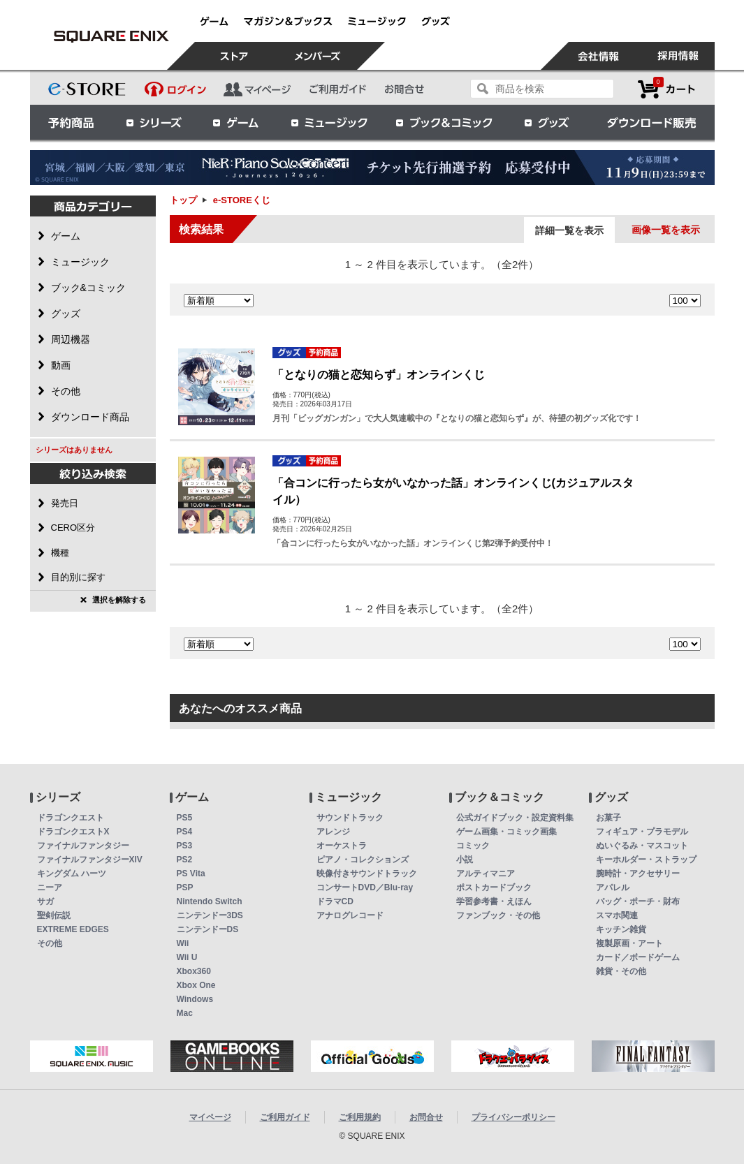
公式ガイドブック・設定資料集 (515, 818)
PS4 (185, 832)
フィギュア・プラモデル (642, 832)
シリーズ (153, 122)
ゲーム (236, 122)
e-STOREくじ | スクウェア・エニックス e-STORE (111, 36)
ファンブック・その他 (498, 915)
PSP (185, 887)
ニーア (49, 887)
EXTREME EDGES (73, 929)
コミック (473, 845)
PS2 (185, 859)
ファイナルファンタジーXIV (90, 859)
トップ (183, 200)
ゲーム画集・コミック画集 (506, 832)
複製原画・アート (629, 943)
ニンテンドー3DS (210, 915)
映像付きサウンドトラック (366, 873)
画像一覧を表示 (666, 229)
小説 (464, 859)
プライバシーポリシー (513, 1117)
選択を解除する (119, 600)
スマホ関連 (617, 915)
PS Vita (191, 873)
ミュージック (329, 122)
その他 (49, 943)
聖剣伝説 (54, 915)
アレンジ (333, 832)
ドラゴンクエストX (73, 832)
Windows (195, 999)
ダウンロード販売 (652, 122)
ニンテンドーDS (208, 929)
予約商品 (71, 122)
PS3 (185, 845)
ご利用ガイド (285, 1117)
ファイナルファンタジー (83, 845)
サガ (45, 901)
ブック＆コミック (443, 122)
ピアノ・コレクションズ (362, 859)
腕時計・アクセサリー (638, 873)
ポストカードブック (494, 887)
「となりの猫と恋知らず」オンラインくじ (378, 375)
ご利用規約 (360, 1117)
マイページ (210, 1117)
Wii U (187, 957)
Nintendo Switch (209, 901)
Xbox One (196, 985)
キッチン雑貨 (621, 929)
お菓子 (608, 818)
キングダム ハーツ (71, 873)
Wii (183, 943)
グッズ (547, 122)
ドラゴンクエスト (70, 818)
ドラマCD (334, 901)
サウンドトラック (350, 818)
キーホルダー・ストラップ (646, 859)
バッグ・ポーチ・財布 (638, 901)
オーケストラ (341, 845)
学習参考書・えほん (494, 901)
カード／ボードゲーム (638, 957)
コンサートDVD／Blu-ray (365, 887)
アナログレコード (350, 915)
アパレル (612, 887)
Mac (185, 1013)
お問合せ (426, 1117)
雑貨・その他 (621, 971)
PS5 (185, 818)
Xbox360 (194, 971)
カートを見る (666, 89)
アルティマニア (485, 873)
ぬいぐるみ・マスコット (642, 845)
